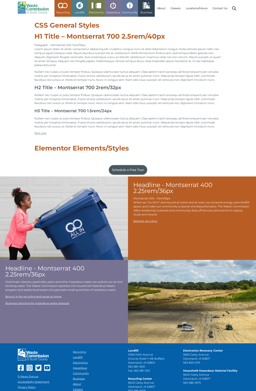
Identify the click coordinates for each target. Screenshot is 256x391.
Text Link (40, 133)
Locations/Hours (197, 8)
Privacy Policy (27, 387)
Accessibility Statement (33, 381)
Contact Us (220, 8)
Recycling (79, 352)
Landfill (78, 357)
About (161, 8)
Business (79, 378)
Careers (176, 8)
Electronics (80, 362)
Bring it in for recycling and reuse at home (33, 296)
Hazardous (80, 368)
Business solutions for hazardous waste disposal (37, 303)
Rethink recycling (145, 221)
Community (81, 373)
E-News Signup (28, 376)
